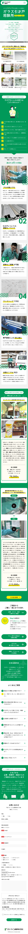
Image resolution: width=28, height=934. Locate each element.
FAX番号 (3, 849)
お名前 (6, 830)
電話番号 (6, 843)
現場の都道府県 (4, 825)
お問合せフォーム (17, 621)
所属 (2, 813)
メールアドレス (8, 836)
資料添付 (3, 870)
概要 (5, 855)
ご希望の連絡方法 (5, 862)
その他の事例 (14, 597)
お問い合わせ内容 (5, 879)
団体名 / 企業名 (4, 819)
